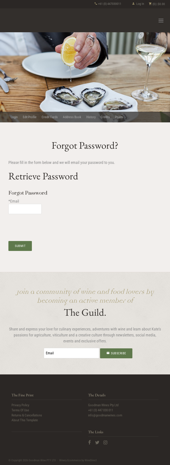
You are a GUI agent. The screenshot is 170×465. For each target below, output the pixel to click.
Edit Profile (30, 117)
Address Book (72, 117)
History (91, 117)
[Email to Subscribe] (71, 353)
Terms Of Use (20, 410)
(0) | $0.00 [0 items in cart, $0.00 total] (157, 4)
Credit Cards (50, 117)
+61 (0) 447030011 (107, 4)
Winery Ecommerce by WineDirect (78, 460)
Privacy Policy (20, 405)
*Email (13, 201)
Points (119, 117)
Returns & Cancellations (27, 415)
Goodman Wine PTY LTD (29, 20)
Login (14, 117)
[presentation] (42, 224)
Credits (105, 117)
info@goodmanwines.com (105, 415)
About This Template (25, 420)
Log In (138, 4)
